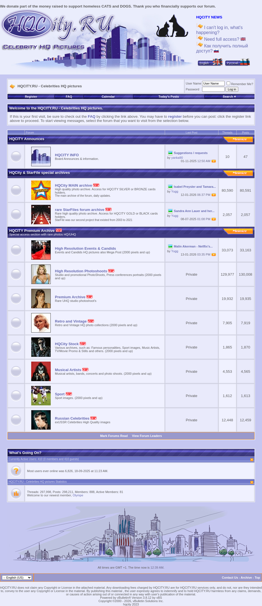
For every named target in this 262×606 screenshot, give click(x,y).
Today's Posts (169, 96)
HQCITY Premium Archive (35, 231)
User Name (194, 83)
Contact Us (230, 577)
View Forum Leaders (147, 435)
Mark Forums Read (114, 435)
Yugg (174, 191)
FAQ (69, 96)
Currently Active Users (22, 459)
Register (31, 96)
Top (257, 577)
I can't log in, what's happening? (219, 30)
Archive (246, 577)
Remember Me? (240, 84)
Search (229, 96)
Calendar (108, 96)
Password (192, 89)
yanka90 (177, 157)
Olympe (78, 495)
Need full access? (224, 39)
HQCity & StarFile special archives (39, 172)
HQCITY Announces (26, 139)
